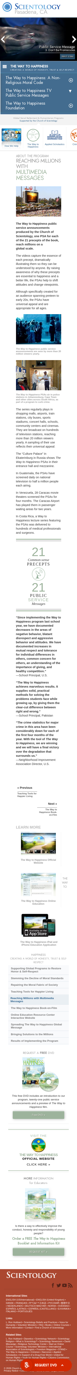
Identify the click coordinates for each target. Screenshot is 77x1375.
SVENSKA (63, 1306)
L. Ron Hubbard (14, 1322)
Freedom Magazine (46, 1349)
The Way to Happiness (33, 138)
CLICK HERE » (38, 1164)
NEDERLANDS (15, 1306)
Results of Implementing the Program (34, 1040)
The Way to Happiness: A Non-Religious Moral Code (33, 80)
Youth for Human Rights (34, 1357)
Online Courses (61, 1325)
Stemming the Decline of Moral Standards (37, 978)
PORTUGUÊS (25, 1311)
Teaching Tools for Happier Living (32, 991)
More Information (14, 1327)
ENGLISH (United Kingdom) (50, 1299)
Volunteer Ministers (27, 1325)
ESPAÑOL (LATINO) (16, 1308)
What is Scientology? (26, 1341)
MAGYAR (41, 1306)
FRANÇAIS (21, 1303)
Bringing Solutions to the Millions (32, 1034)
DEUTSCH (30, 1306)
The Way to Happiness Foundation (25, 105)
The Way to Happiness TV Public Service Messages (29, 93)
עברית (33, 1302)
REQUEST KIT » (38, 1252)
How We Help (11, 146)
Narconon (47, 1352)
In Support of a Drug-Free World (35, 1355)
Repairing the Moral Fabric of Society (34, 984)
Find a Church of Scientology (49, 1327)
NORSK (52, 1306)
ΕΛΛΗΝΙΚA (63, 1308)
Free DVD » (38, 1115)
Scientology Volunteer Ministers (31, 1346)
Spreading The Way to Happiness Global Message (36, 1026)
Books (48, 1325)
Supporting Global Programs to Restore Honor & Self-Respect (36, 970)
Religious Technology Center (32, 1344)
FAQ (41, 1325)
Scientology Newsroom (50, 1341)
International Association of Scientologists (33, 1348)
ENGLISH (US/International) (20, 1299)
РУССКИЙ (53, 1303)
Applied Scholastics (54, 136)
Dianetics (28, 1338)
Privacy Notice (11, 1370)
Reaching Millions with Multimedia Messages (32, 1000)
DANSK (10, 1303)
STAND (62, 1349)
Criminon (35, 1352)
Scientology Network (45, 1338)
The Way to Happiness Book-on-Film (34, 1008)
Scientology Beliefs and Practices (40, 1322)
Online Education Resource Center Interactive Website (33, 1016)
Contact (29, 1327)
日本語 (42, 1303)
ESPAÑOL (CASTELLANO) (42, 1308)
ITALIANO (11, 1311)
